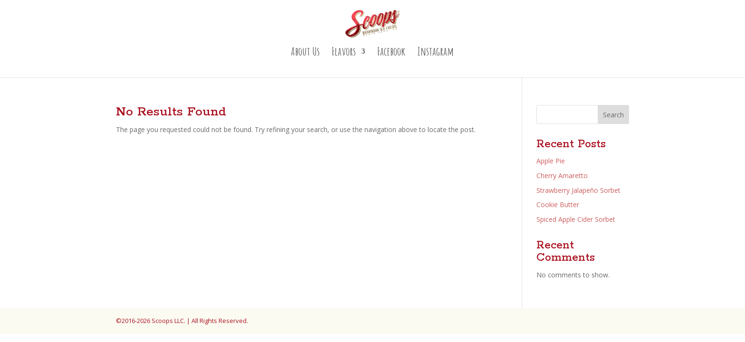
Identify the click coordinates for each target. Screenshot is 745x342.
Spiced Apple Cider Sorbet (575, 219)
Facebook (391, 53)
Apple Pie (550, 160)
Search (613, 114)
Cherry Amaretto (562, 175)
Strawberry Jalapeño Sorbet (578, 190)
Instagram (435, 53)
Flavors (344, 53)
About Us (305, 53)
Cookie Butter (557, 204)
